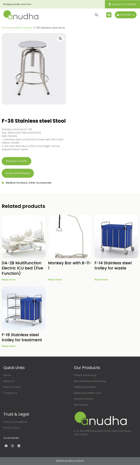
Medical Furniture (21, 27)
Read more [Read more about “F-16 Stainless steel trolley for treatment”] (9, 346)
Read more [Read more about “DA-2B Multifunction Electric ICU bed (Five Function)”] (9, 279)
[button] (108, 14)
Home (5, 27)
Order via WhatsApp (17, 173)
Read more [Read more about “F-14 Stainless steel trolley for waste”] (101, 279)
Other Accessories (40, 182)
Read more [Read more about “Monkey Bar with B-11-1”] (55, 279)
